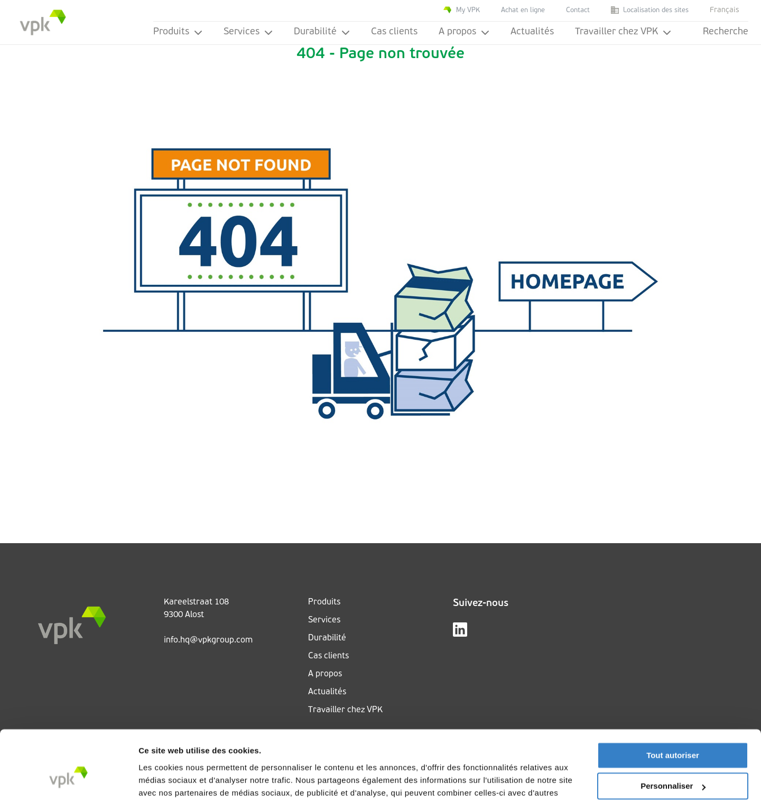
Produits (177, 32)
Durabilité (322, 32)
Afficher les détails (174, 780)
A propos (464, 32)
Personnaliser (673, 731)
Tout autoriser (672, 700)
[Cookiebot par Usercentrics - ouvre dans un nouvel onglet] (68, 780)
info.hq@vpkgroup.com (208, 640)
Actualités (532, 32)
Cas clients (394, 32)
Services (248, 32)
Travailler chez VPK (623, 32)
